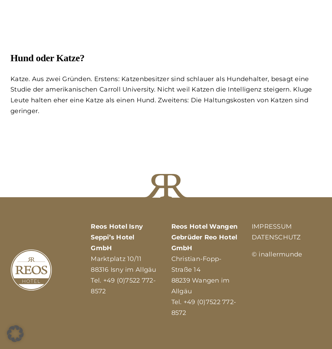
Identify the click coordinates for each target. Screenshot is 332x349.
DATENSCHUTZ (276, 237)
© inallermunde (277, 254)
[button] (15, 333)
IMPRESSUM (272, 226)
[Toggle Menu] (316, 26)
